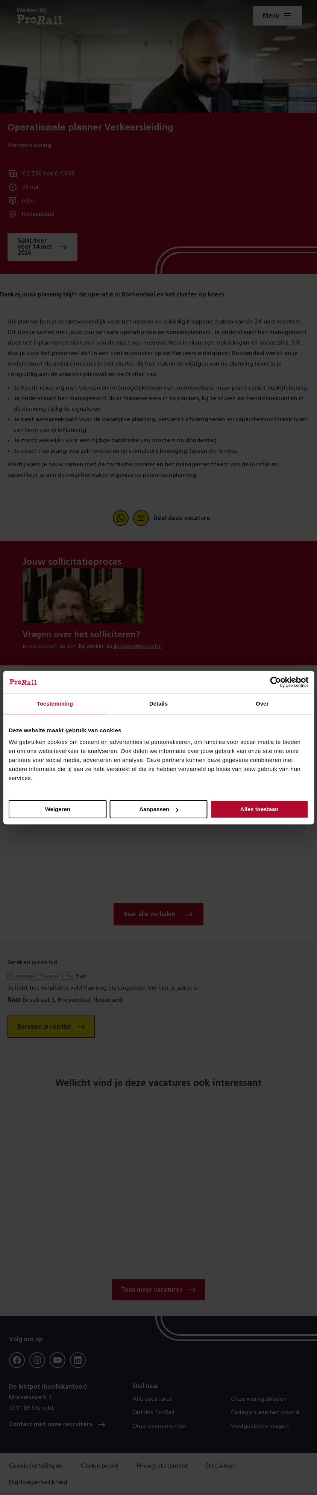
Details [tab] (158, 703)
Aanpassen (158, 809)
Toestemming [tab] (55, 703)
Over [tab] (262, 703)
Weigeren (57, 809)
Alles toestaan (259, 809)
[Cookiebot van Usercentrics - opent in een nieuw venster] (275, 682)
